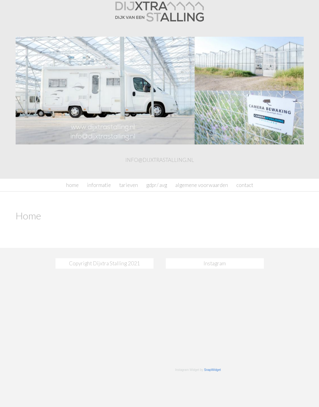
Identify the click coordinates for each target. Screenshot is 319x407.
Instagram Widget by (198, 370)
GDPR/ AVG (156, 185)
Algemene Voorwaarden (201, 185)
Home (72, 185)
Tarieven (128, 185)
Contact (244, 185)
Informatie (99, 185)
